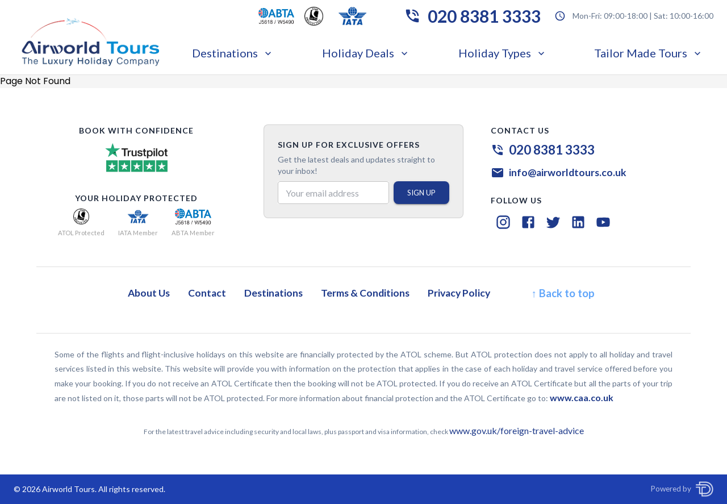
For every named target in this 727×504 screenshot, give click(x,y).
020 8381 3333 (484, 16)
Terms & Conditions (365, 293)
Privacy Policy (459, 293)
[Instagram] (503, 222)
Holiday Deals (366, 53)
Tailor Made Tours (648, 53)
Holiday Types (502, 53)
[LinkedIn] (578, 222)
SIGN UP (421, 192)
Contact (207, 293)
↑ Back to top (562, 293)
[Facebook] (528, 222)
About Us (149, 293)
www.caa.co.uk (581, 397)
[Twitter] (553, 222)
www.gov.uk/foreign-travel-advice (516, 430)
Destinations (233, 53)
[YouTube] (603, 222)
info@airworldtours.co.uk (567, 172)
